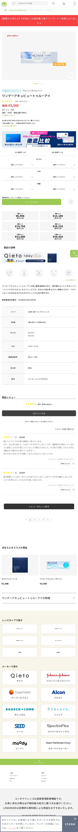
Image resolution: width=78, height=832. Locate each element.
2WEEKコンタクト (58, 628)
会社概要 (15, 773)
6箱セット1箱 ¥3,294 (20, 226)
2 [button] (42, 84)
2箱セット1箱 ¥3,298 (20, 216)
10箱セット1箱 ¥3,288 (20, 236)
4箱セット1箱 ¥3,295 (57, 216)
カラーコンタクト (58, 640)
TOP (5, 10)
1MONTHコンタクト (19, 640)
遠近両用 (58, 652)
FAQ (12, 787)
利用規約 (46, 773)
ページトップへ (39, 762)
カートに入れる (31, 202)
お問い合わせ (17, 783)
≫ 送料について (8, 115)
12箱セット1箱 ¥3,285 (57, 236)
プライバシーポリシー (22, 778)
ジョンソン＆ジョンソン (18, 10)
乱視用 (19, 652)
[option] (20, 570)
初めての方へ (48, 787)
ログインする (39, 413)
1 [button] (35, 84)
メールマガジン (49, 783)
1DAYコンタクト (20, 628)
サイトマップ (48, 778)
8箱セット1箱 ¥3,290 (57, 226)
